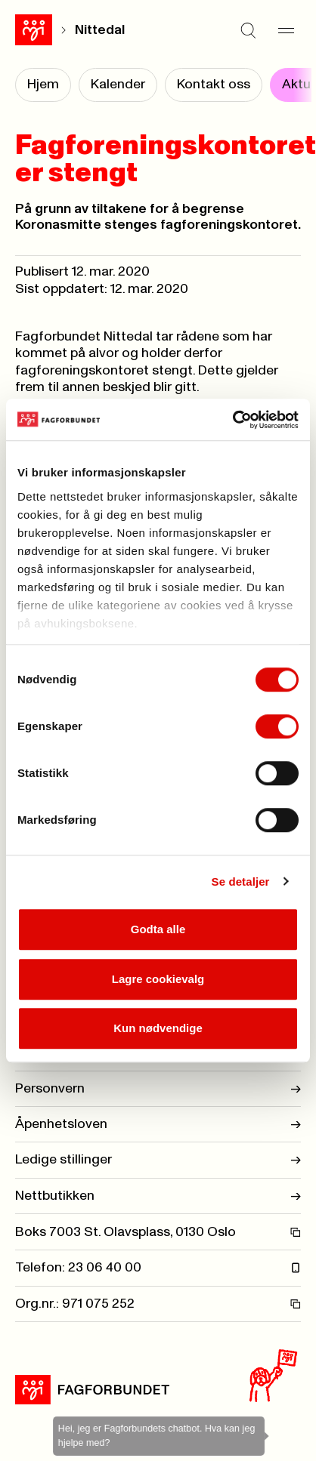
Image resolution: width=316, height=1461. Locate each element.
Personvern (158, 1088)
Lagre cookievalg (158, 978)
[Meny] (286, 30)
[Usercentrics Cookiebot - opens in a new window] (232, 420)
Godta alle (158, 929)
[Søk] (248, 30)
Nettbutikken (158, 1196)
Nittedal (100, 30)
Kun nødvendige (158, 1028)
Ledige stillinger (158, 1159)
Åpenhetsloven (158, 1124)
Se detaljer (241, 881)
